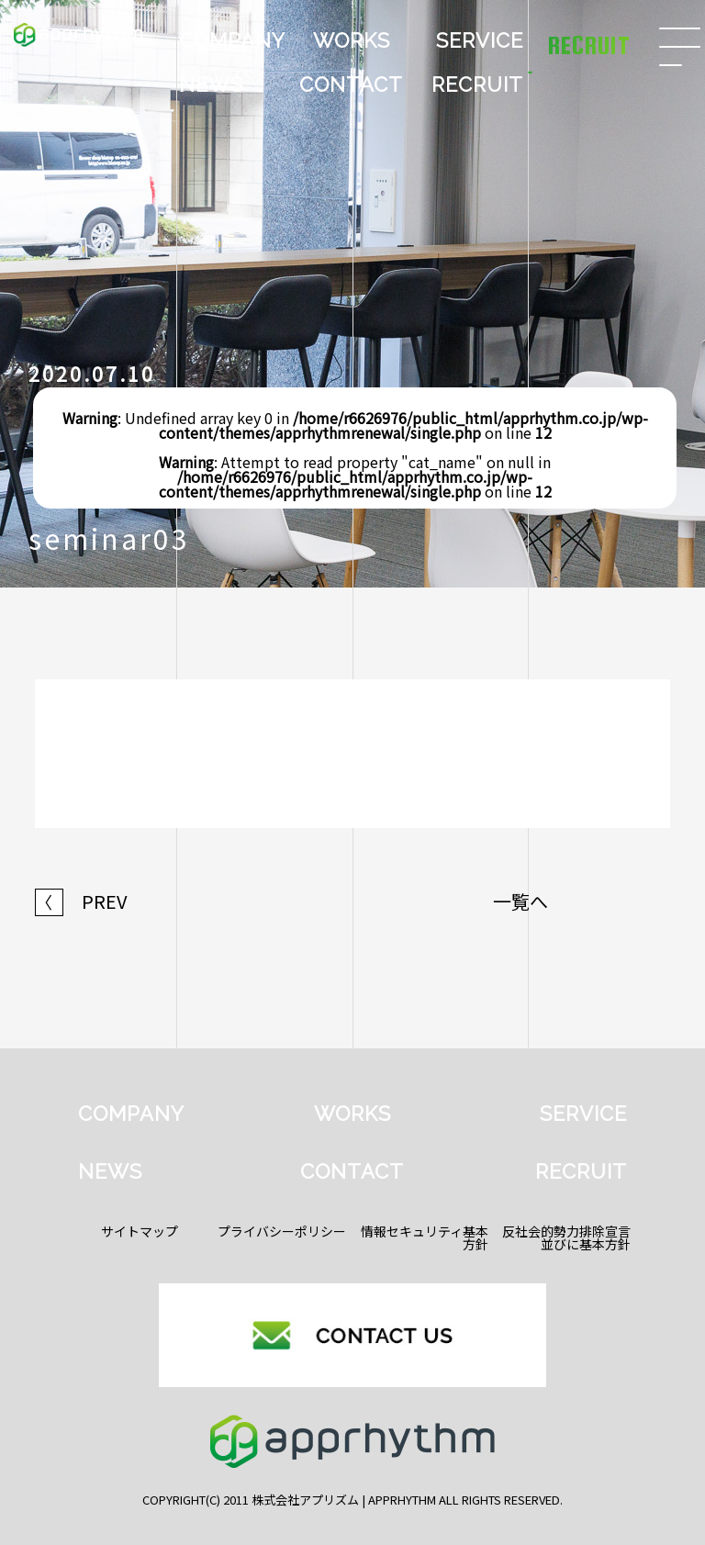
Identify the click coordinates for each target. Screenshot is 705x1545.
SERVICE (479, 40)
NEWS (211, 84)
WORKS (351, 40)
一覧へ (520, 901)
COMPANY (232, 40)
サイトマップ (139, 1231)
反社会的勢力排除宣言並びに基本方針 (566, 1237)
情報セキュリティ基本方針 (424, 1237)
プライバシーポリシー (282, 1231)
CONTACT (351, 84)
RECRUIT (477, 84)
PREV (81, 901)
